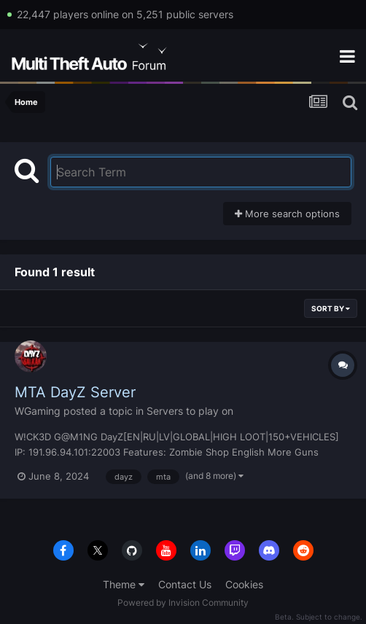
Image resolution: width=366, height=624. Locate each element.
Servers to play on (190, 411)
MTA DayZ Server (75, 392)
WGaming (38, 411)
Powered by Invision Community (183, 602)
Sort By (330, 308)
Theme (123, 584)
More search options (287, 213)
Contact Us (184, 584)
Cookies (244, 584)
